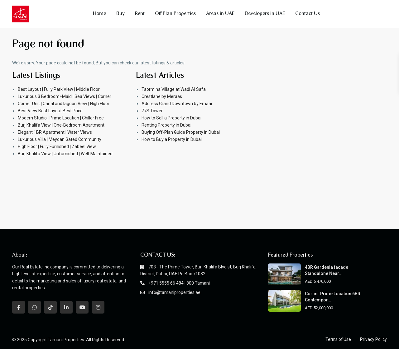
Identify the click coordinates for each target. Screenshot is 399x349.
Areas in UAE (220, 14)
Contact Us (307, 14)
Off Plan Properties (175, 14)
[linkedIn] (66, 307)
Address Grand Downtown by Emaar (177, 103)
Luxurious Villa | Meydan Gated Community (59, 139)
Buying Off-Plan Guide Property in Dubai (181, 132)
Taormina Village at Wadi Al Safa (174, 89)
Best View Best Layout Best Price (50, 110)
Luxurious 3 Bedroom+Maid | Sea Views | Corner (64, 96)
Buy (120, 14)
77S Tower (152, 110)
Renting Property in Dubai (166, 125)
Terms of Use (337, 339)
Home (99, 14)
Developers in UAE (265, 14)
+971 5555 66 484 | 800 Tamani (179, 283)
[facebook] (18, 307)
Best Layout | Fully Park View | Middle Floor (59, 89)
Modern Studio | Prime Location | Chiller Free (61, 117)
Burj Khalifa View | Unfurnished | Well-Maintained (65, 153)
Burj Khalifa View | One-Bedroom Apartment (61, 125)
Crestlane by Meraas (162, 96)
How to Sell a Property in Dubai (171, 117)
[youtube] (82, 307)
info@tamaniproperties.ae (174, 292)
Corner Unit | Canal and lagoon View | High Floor (63, 103)
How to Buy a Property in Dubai (172, 139)
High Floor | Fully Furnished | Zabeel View (57, 146)
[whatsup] (34, 307)
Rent (140, 14)
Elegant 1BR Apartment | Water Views (55, 132)
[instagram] (98, 307)
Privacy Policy (373, 339)
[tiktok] (50, 307)
